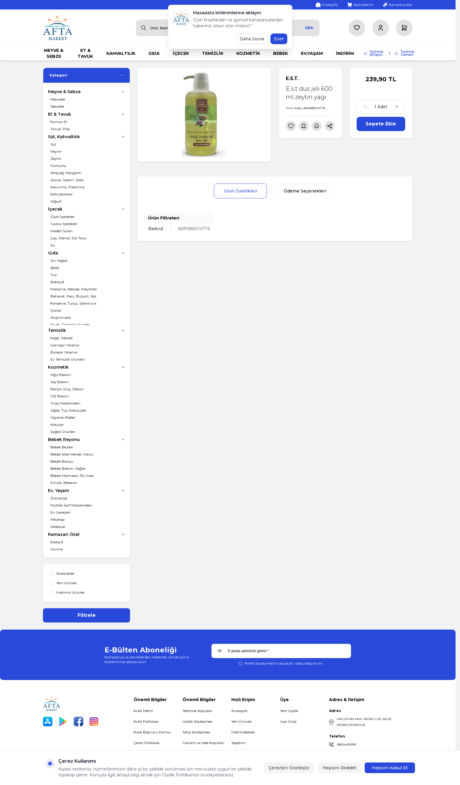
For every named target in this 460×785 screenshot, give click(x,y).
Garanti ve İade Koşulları (203, 743)
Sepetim (238, 743)
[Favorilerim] (357, 28)
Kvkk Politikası (146, 721)
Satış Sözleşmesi (196, 732)
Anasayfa (239, 710)
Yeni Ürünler (241, 721)
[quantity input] (381, 107)
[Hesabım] (380, 28)
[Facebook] (78, 721)
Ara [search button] (309, 28)
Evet (279, 39)
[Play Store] (63, 721)
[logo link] (58, 27)
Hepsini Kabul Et (390, 767)
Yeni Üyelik (289, 710)
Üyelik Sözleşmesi (197, 721)
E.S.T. (292, 78)
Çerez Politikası (147, 743)
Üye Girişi (288, 721)
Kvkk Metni (143, 710)
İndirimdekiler (243, 732)
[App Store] (47, 721)
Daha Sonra (252, 39)
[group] (204, 115)
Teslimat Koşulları (197, 710)
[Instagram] (94, 721)
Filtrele (87, 615)
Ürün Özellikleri (240, 191)
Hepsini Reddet (339, 767)
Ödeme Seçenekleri (305, 191)
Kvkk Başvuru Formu (152, 732)
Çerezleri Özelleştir (289, 767)
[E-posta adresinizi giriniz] (281, 651)
